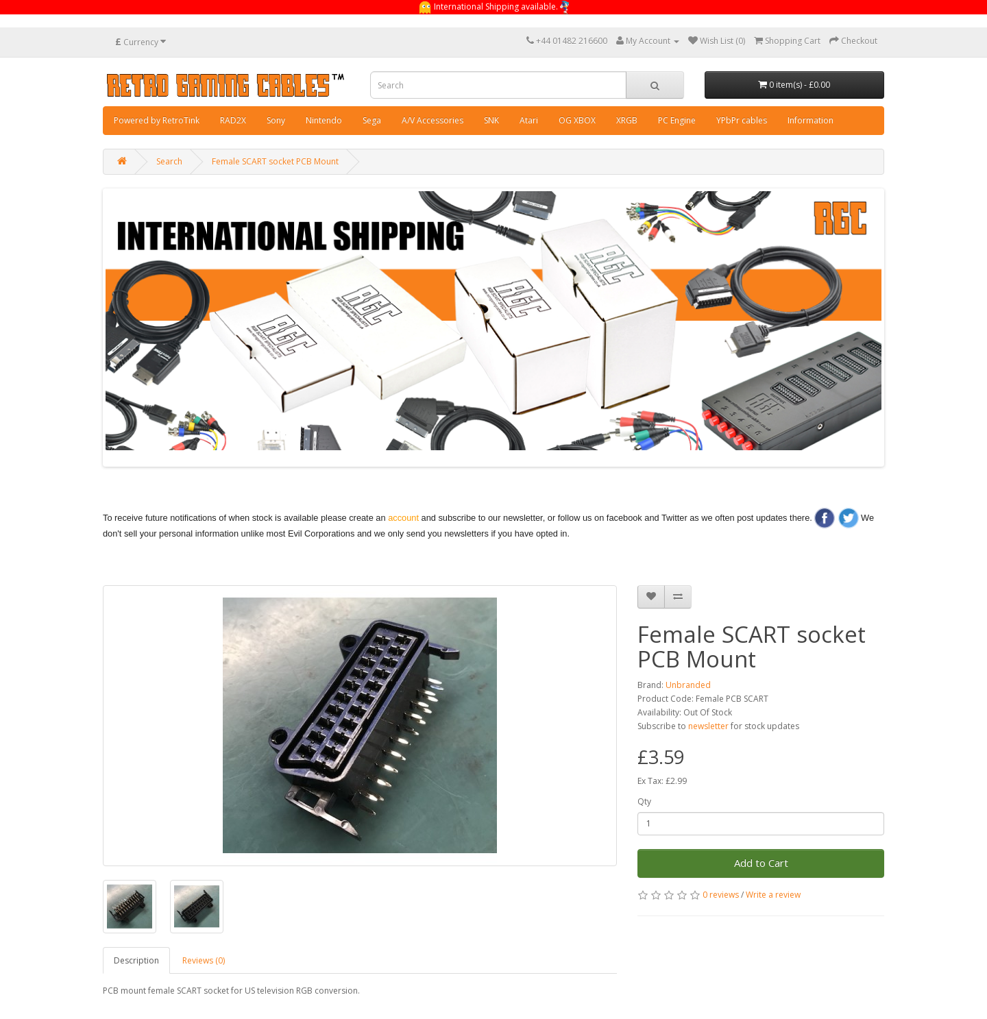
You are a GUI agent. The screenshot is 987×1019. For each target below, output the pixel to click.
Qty (644, 801)
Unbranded (688, 685)
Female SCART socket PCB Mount (275, 161)
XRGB (626, 120)
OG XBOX (577, 120)
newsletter (708, 726)
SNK (491, 120)
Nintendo (324, 120)
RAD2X (233, 120)
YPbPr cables (741, 120)
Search (169, 161)
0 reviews (721, 894)
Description (136, 960)
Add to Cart (761, 863)
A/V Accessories (432, 120)
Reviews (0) (203, 960)
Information (810, 120)
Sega (372, 120)
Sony (276, 120)
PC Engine (677, 120)
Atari (529, 120)
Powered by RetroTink (156, 120)
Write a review (773, 894)
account (403, 518)
